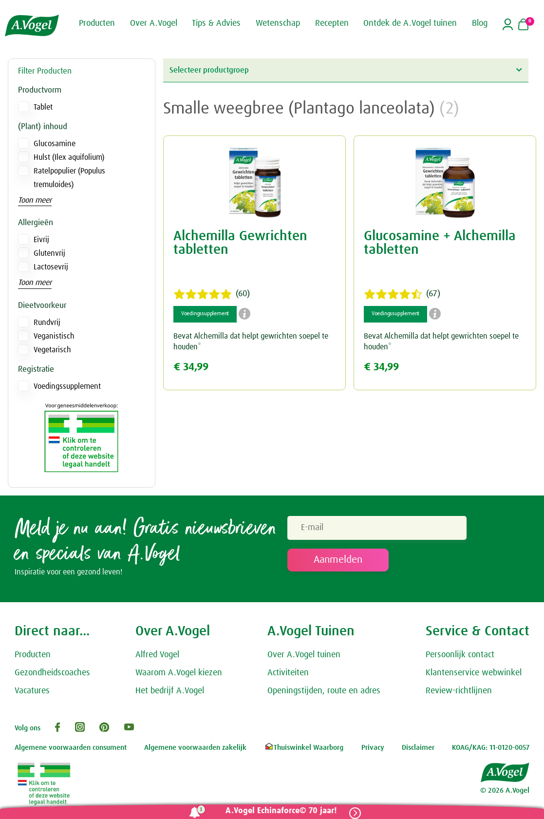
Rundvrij (47, 322)
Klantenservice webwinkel (474, 672)
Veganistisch (54, 336)
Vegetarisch (52, 350)
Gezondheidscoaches (52, 672)
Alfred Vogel (157, 654)
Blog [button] (480, 23)
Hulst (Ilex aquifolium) (69, 157)
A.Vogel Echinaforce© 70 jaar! (281, 811)
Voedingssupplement (67, 386)
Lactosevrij (51, 267)
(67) (402, 294)
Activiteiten (288, 672)
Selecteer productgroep (345, 70)
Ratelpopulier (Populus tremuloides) (69, 178)
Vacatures (32, 690)
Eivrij (41, 240)
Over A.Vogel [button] (153, 23)
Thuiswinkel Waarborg (303, 747)
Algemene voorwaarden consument (71, 747)
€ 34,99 (190, 367)
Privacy (372, 747)
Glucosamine (54, 144)
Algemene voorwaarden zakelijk (195, 747)
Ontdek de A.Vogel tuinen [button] (410, 23)
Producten (33, 654)
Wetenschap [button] (278, 23)
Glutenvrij (49, 253)
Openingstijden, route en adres (323, 690)
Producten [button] (97, 23)
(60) (211, 294)
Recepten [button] (332, 23)
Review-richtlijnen (459, 690)
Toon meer (35, 200)
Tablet (43, 107)
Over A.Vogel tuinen (303, 654)
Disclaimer (418, 747)
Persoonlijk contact (460, 654)
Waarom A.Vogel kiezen (178, 672)
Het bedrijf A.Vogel (169, 690)
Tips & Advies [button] (216, 23)
